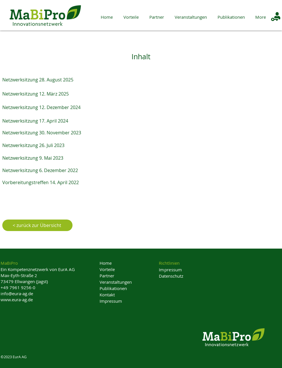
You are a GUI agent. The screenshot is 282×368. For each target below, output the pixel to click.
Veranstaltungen (116, 282)
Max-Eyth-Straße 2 (19, 275)
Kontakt (107, 295)
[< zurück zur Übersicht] (37, 225)
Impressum (111, 301)
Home (106, 263)
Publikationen (113, 288)
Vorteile (107, 269)
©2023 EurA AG (13, 356)
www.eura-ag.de (17, 299)
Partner (107, 276)
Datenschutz (171, 276)
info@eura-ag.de (17, 293)
